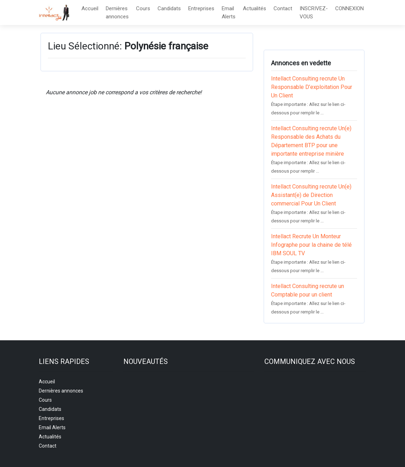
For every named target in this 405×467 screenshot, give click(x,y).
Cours (143, 8)
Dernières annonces (117, 12)
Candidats (169, 8)
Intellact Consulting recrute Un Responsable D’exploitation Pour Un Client (311, 87)
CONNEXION (349, 8)
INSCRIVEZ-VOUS (314, 12)
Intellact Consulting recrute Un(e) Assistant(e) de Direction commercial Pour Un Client (311, 195)
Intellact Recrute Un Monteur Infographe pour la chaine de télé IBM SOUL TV (311, 245)
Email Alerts (228, 12)
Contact (283, 8)
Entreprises (201, 8)
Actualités (254, 8)
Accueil (89, 8)
